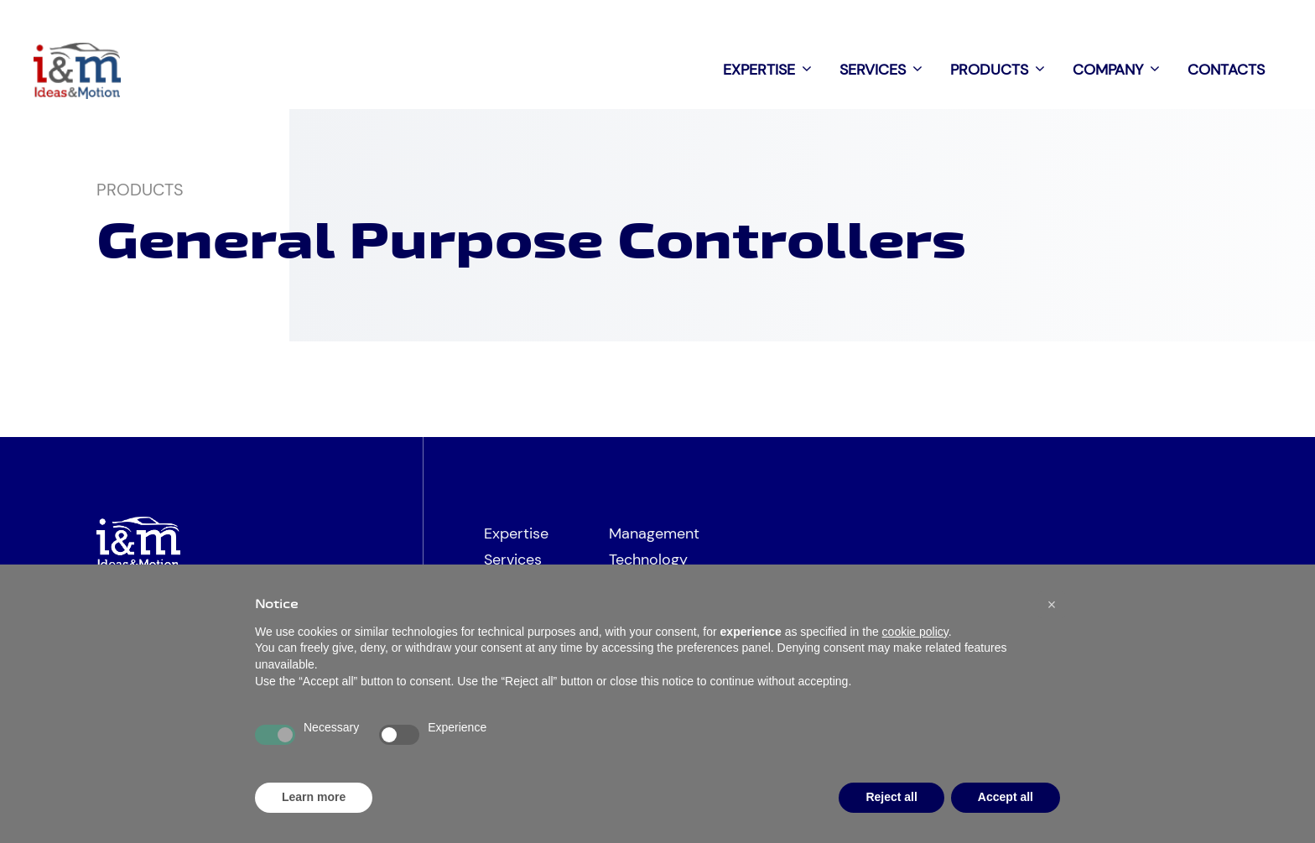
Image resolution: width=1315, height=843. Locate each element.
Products (1003, 69)
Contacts (1226, 70)
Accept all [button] (1005, 797)
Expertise (773, 69)
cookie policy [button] (915, 631)
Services (886, 69)
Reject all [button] (891, 797)
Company (1122, 69)
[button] (1051, 604)
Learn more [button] (314, 797)
